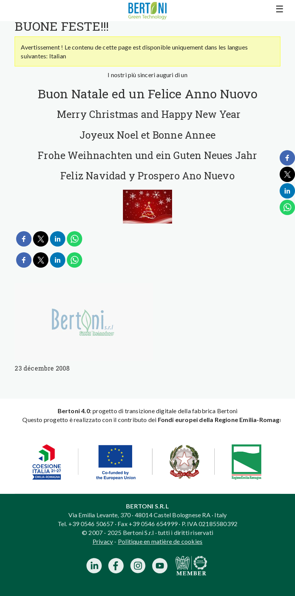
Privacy (103, 541)
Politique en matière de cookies (160, 541)
